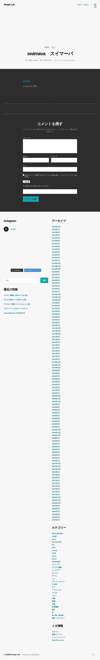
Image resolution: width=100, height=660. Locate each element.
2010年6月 (56, 379)
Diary (54, 539)
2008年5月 (56, 449)
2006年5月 (56, 517)
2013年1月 (56, 292)
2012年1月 (56, 325)
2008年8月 (56, 441)
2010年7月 (56, 376)
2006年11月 (56, 500)
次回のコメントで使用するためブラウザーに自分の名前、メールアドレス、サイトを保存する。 (51, 176)
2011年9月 (56, 337)
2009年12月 (56, 396)
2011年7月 (56, 342)
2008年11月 (56, 433)
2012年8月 (56, 306)
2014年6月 (56, 246)
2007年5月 (56, 483)
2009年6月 (56, 413)
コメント (26, 138)
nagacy (35, 60)
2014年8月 (56, 241)
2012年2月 (56, 323)
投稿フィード (57, 634)
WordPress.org (58, 640)
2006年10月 (56, 503)
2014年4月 (56, 252)
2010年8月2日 (47, 60)
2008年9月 (56, 438)
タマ (53, 587)
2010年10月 (56, 368)
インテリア (56, 570)
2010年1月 (56, 393)
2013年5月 (56, 280)
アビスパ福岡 (57, 567)
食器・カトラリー (58, 618)
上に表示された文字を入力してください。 (36, 186)
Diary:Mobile (57, 542)
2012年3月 (56, 320)
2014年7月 (56, 244)
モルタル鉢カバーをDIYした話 (15, 300)
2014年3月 (56, 255)
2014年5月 (56, 249)
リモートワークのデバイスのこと (16, 308)
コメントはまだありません (66, 60)
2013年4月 (56, 283)
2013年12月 (56, 263)
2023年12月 (56, 227)
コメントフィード (58, 637)
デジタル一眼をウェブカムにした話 (17, 304)
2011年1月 (56, 359)
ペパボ (54, 593)
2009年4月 (56, 418)
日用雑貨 (55, 607)
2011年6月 (56, 345)
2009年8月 (56, 407)
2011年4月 (56, 351)
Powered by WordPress (30, 655)
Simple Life (9, 5)
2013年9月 (56, 272)
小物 (53, 604)
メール (54, 156)
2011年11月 (56, 331)
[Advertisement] (50, 31)
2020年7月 (56, 229)
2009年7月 (56, 410)
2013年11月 (56, 266)
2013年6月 (56, 277)
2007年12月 (56, 463)
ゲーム (54, 576)
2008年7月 (56, 444)
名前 (25, 156)
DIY (53, 545)
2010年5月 (56, 382)
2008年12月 (56, 430)
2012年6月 (56, 311)
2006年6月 (56, 514)
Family (54, 550)
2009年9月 (56, 404)
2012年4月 (56, 317)
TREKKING (56, 562)
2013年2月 (56, 289)
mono (47, 47)
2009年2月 (56, 424)
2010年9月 (56, 370)
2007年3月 (56, 489)
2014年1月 (56, 261)
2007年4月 (56, 486)
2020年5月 (56, 235)
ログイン (55, 632)
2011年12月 (56, 328)
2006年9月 (56, 506)
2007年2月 (56, 492)
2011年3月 (56, 354)
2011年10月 (56, 334)
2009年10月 (56, 402)
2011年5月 (56, 348)
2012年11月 (56, 297)
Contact (85, 5)
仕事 (53, 598)
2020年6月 (56, 232)
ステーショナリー (58, 581)
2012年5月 (56, 314)
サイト (25, 165)
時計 (53, 610)
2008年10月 (56, 435)
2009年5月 (56, 416)
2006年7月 (56, 511)
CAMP (54, 536)
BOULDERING (57, 533)
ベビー (53, 47)
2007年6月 (56, 480)
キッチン (55, 573)
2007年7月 (56, 478)
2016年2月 (56, 238)
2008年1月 (56, 461)
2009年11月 (56, 399)
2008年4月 (56, 452)
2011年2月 (56, 356)
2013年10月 (56, 269)
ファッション (57, 590)
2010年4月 (56, 385)
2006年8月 (56, 509)
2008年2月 (56, 458)
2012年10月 (56, 300)
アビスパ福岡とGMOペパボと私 (15, 295)
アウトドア (56, 565)
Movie (54, 559)
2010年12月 (56, 362)
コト (53, 579)
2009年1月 (56, 427)
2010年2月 (56, 390)
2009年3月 (56, 421)
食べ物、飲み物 (57, 615)
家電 (53, 601)
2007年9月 (56, 472)
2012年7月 (56, 308)
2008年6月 (56, 447)
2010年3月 (56, 387)
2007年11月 (56, 466)
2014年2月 (56, 258)
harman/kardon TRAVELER (14, 313)
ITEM (54, 553)
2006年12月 (56, 497)
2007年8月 (56, 475)
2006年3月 (56, 520)
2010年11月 (56, 365)
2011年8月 (56, 339)
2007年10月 (56, 469)
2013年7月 (56, 275)
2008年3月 (56, 455)
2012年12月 (56, 294)
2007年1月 (56, 495)
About (79, 5)
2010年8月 (56, 373)
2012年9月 (56, 303)
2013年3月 (56, 286)
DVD (53, 548)
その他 (54, 584)
